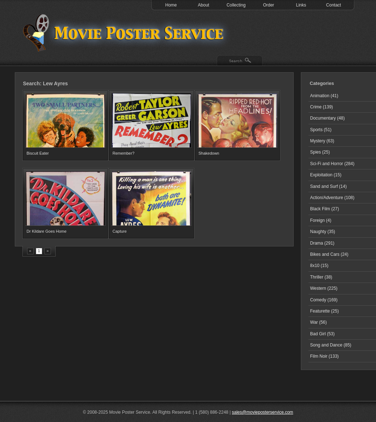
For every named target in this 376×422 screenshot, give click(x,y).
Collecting (236, 5)
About (203, 5)
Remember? (124, 153)
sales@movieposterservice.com (262, 412)
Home (171, 5)
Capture (120, 231)
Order (268, 5)
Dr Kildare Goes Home (47, 231)
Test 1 (125, 32)
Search (240, 61)
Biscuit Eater (38, 153)
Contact (333, 5)
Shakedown (209, 153)
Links (301, 5)
